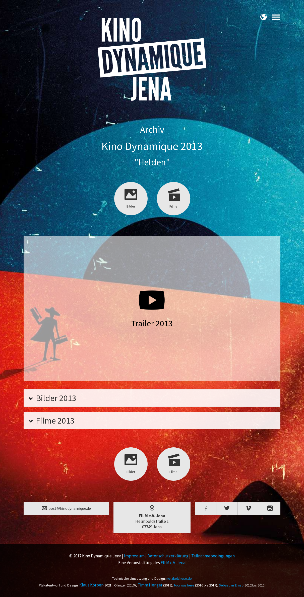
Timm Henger (150, 585)
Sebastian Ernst (231, 585)
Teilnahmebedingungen (213, 556)
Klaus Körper (91, 585)
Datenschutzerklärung (168, 556)
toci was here (184, 585)
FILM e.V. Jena (173, 562)
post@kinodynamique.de (66, 508)
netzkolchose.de (179, 578)
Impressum (134, 556)
